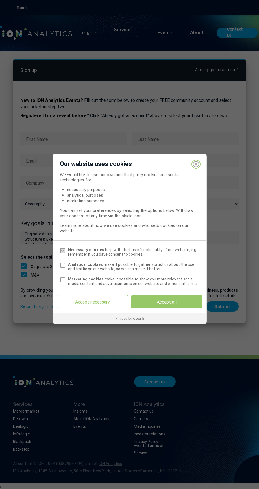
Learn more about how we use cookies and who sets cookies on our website (124, 228)
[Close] (196, 164)
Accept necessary (92, 302)
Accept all (167, 302)
